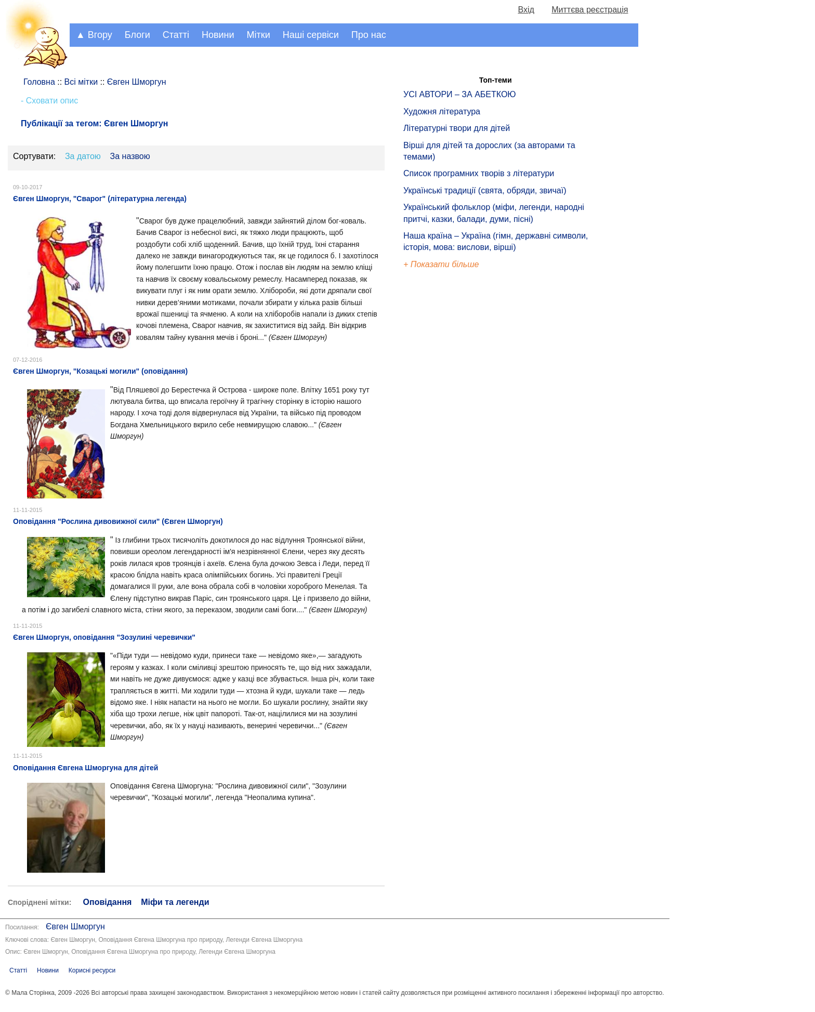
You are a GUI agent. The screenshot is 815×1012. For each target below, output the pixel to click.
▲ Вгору (94, 35)
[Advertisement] (451, 447)
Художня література (441, 111)
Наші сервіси (311, 35)
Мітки (258, 35)
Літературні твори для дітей (456, 128)
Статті (176, 35)
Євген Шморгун (75, 926)
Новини (218, 35)
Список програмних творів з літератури (478, 173)
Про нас (368, 35)
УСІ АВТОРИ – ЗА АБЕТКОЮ (459, 94)
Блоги (137, 35)
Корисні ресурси (92, 970)
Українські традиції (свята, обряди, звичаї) (485, 190)
